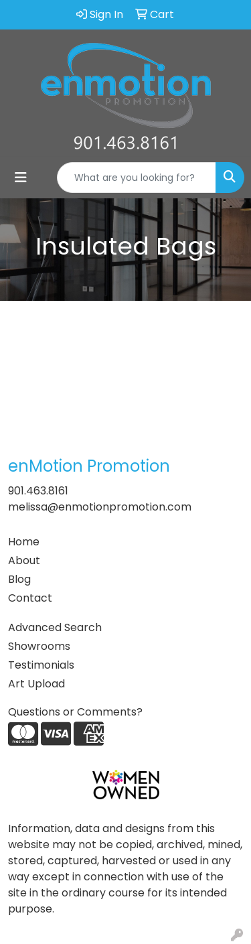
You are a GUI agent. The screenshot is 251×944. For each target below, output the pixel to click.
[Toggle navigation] (21, 177)
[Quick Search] (136, 177)
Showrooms (39, 646)
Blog (19, 579)
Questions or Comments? (75, 712)
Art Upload (36, 683)
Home (23, 541)
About (24, 560)
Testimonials (41, 665)
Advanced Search (55, 627)
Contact (30, 598)
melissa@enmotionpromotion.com (99, 507)
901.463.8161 (38, 490)
